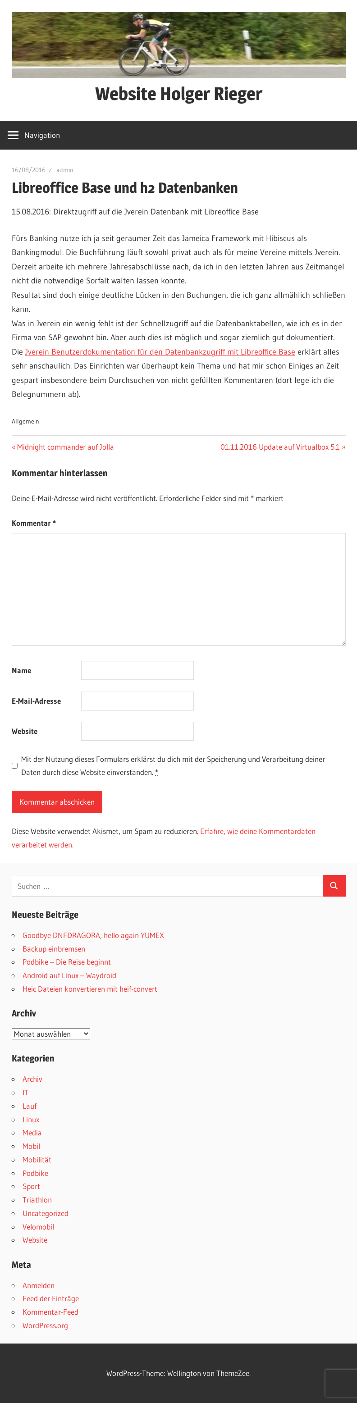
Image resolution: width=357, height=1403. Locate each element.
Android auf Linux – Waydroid (69, 975)
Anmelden (39, 1285)
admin (64, 170)
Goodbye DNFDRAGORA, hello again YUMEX (93, 935)
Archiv (32, 1079)
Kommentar (34, 523)
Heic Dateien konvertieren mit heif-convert (90, 988)
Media (32, 1132)
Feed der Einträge (51, 1298)
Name (21, 670)
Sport (31, 1186)
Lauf (30, 1106)
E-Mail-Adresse (36, 701)
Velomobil (38, 1226)
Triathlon (37, 1199)
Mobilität (37, 1159)
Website (24, 731)
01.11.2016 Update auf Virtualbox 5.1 (280, 446)
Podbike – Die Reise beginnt (67, 961)
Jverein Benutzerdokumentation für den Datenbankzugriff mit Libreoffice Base (160, 352)
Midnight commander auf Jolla (65, 446)
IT (25, 1092)
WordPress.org (45, 1325)
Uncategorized (46, 1213)
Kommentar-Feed (50, 1311)
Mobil (31, 1146)
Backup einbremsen (54, 948)
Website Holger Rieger (178, 93)
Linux (31, 1119)
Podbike (35, 1173)
